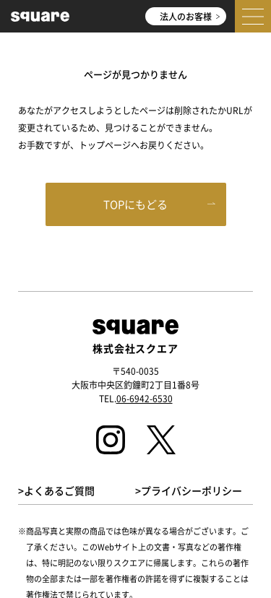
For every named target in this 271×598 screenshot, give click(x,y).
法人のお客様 (189, 16)
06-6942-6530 (144, 398)
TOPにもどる (135, 204)
